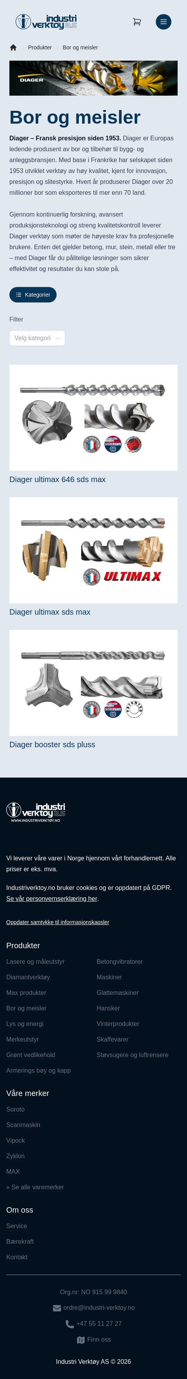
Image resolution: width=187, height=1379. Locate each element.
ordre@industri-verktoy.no (93, 1308)
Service (16, 1226)
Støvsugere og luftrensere (133, 1055)
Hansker (108, 1008)
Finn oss (93, 1340)
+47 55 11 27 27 (93, 1324)
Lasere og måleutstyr (35, 961)
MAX (13, 1171)
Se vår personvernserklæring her (51, 898)
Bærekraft (20, 1241)
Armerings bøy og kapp (38, 1070)
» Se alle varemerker (35, 1187)
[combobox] (37, 338)
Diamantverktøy (28, 977)
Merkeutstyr (22, 1039)
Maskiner (109, 977)
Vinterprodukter (118, 1024)
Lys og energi (24, 1024)
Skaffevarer (113, 1039)
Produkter (40, 47)
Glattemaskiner (118, 992)
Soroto (15, 1109)
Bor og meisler (80, 47)
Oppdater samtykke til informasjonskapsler (57, 922)
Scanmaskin (23, 1125)
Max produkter (26, 992)
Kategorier (33, 295)
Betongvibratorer (120, 961)
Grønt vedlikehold (30, 1055)
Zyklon (15, 1156)
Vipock (15, 1140)
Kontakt (16, 1257)
